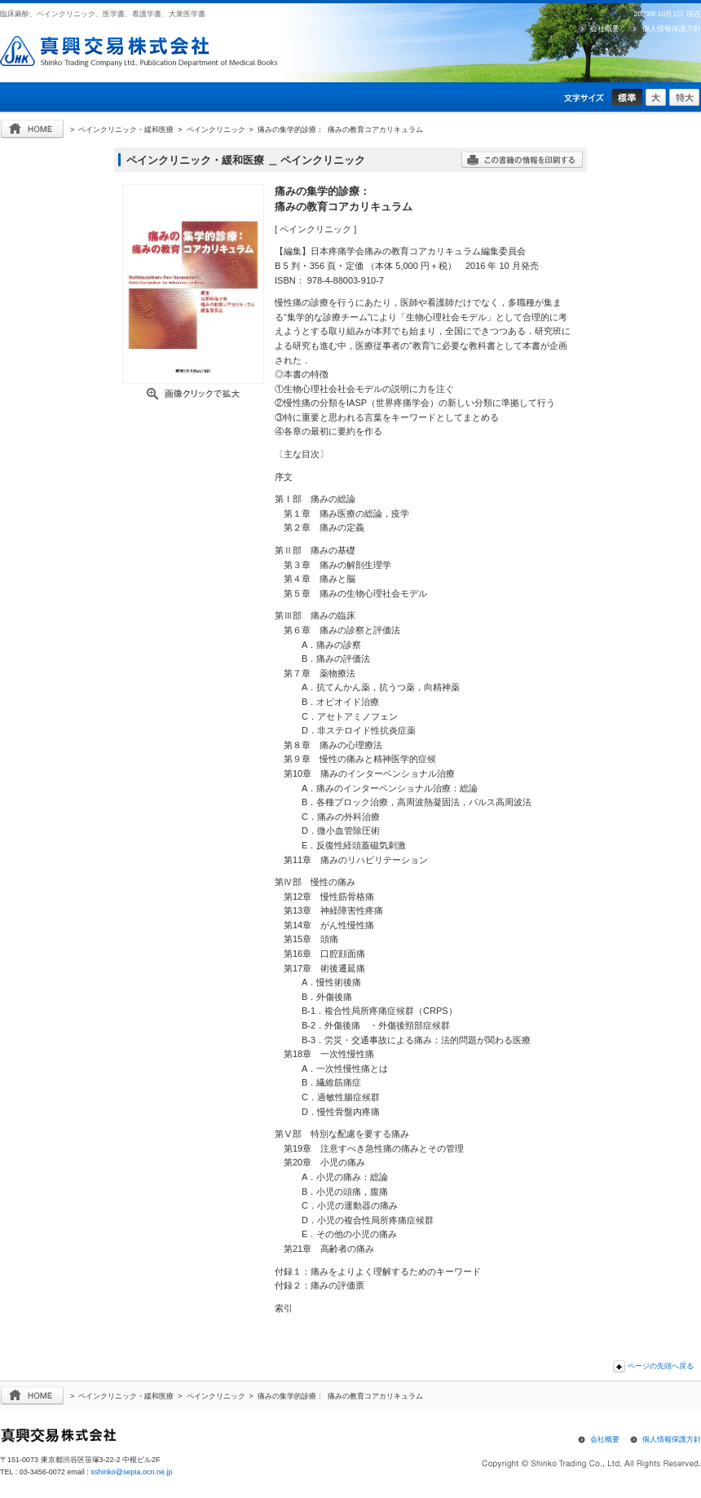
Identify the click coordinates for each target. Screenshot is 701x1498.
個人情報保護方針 (671, 28)
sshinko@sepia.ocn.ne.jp (131, 1472)
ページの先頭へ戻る (661, 1366)
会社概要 (604, 28)
